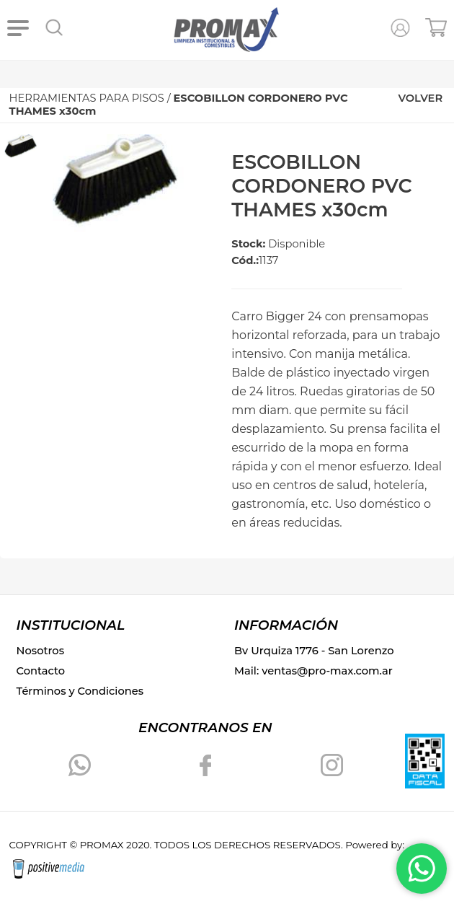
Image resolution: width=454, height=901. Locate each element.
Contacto (41, 670)
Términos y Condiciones (80, 691)
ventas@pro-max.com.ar (327, 670)
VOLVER (420, 98)
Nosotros (40, 650)
